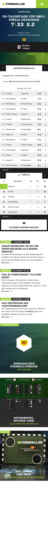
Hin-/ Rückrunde (45, 175)
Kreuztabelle (3, 175)
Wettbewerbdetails (24, 68)
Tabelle (24, 174)
